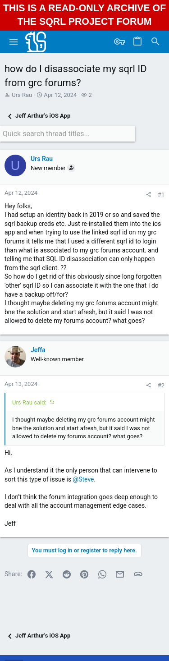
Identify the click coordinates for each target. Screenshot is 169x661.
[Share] (148, 194)
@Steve (83, 479)
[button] (14, 42)
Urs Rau (22, 95)
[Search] (155, 41)
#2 (161, 385)
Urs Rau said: (29, 402)
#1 (161, 194)
